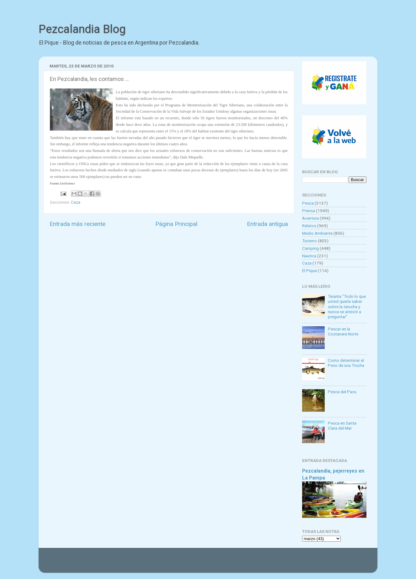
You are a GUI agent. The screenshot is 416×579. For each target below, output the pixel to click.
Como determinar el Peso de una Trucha (346, 363)
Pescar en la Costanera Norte (343, 331)
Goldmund (219, 563)
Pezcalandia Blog (82, 29)
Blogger (272, 563)
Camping (310, 248)
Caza (75, 202)
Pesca (308, 203)
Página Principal (176, 224)
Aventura (310, 218)
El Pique (309, 270)
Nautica (309, 255)
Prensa (308, 210)
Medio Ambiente (317, 233)
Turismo (309, 240)
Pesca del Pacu (342, 391)
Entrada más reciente (77, 224)
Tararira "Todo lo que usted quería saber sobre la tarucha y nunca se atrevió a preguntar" (347, 306)
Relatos (309, 225)
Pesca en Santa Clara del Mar (342, 426)
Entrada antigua (267, 224)
